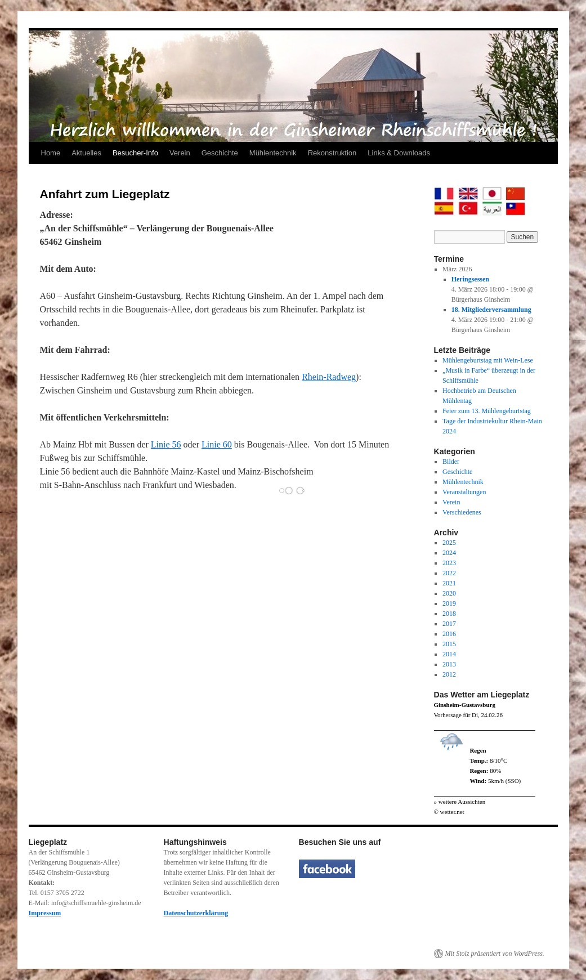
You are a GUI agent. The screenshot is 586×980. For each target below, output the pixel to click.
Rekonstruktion (332, 153)
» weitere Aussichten (460, 801)
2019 (449, 603)
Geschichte (220, 153)
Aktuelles (86, 153)
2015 (449, 644)
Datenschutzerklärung (196, 913)
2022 (449, 573)
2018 (449, 613)
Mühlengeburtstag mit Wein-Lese (487, 360)
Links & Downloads (399, 153)
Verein (179, 153)
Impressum (45, 913)
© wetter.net (449, 811)
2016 (449, 634)
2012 (449, 674)
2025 (449, 543)
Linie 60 (217, 444)
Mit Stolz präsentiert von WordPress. (494, 953)
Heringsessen (470, 279)
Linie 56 (166, 444)
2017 (449, 624)
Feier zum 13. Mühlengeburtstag (486, 411)
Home (51, 153)
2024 (449, 553)
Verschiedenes (461, 512)
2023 (449, 563)
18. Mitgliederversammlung (491, 310)
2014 (449, 654)
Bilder (450, 462)
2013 (449, 664)
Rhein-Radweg (329, 377)
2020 (449, 593)
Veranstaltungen (464, 492)
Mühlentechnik (273, 153)
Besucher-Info (135, 153)
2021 (449, 583)
